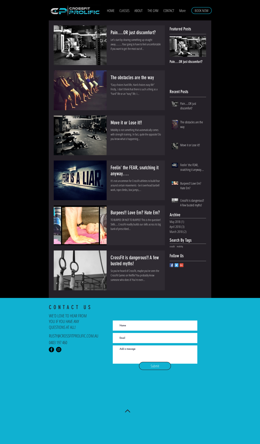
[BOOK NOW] (201, 10)
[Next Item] (200, 46)
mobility (180, 246)
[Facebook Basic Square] (171, 265)
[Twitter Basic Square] (176, 265)
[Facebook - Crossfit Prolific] (51, 349)
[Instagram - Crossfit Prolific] (58, 349)
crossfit (172, 246)
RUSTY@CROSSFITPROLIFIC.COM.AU (73, 336)
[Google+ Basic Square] (181, 265)
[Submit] (155, 366)
